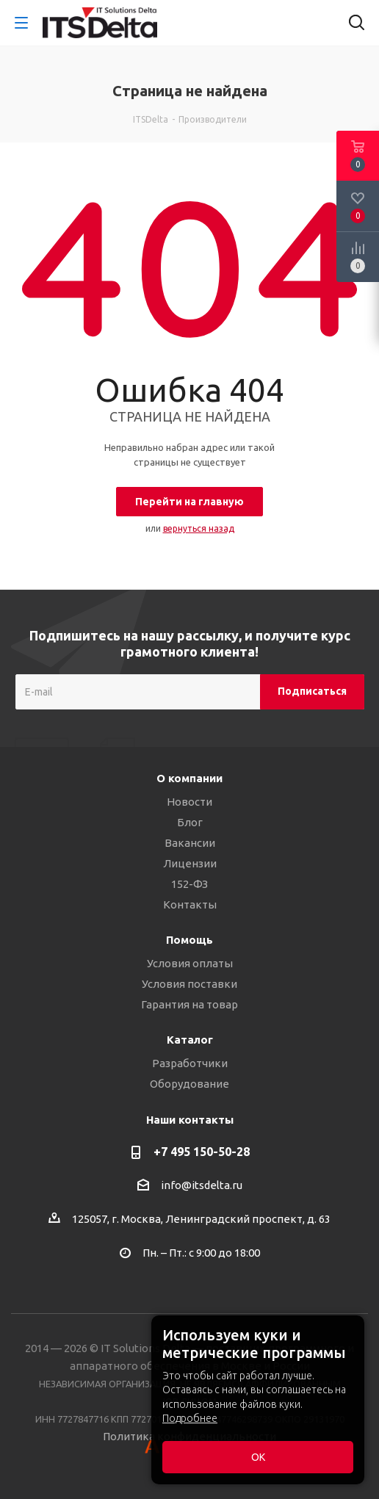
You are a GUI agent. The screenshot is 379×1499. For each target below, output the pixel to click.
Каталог (190, 1039)
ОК (258, 1457)
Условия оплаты (190, 963)
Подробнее (189, 1418)
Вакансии (190, 843)
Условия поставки (189, 984)
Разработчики (190, 1063)
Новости (189, 801)
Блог (190, 822)
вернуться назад (198, 528)
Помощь (189, 939)
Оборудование (189, 1083)
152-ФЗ (189, 884)
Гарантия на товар (189, 1004)
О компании (189, 778)
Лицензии (190, 863)
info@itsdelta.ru (201, 1185)
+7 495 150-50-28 (202, 1151)
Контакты (190, 904)
